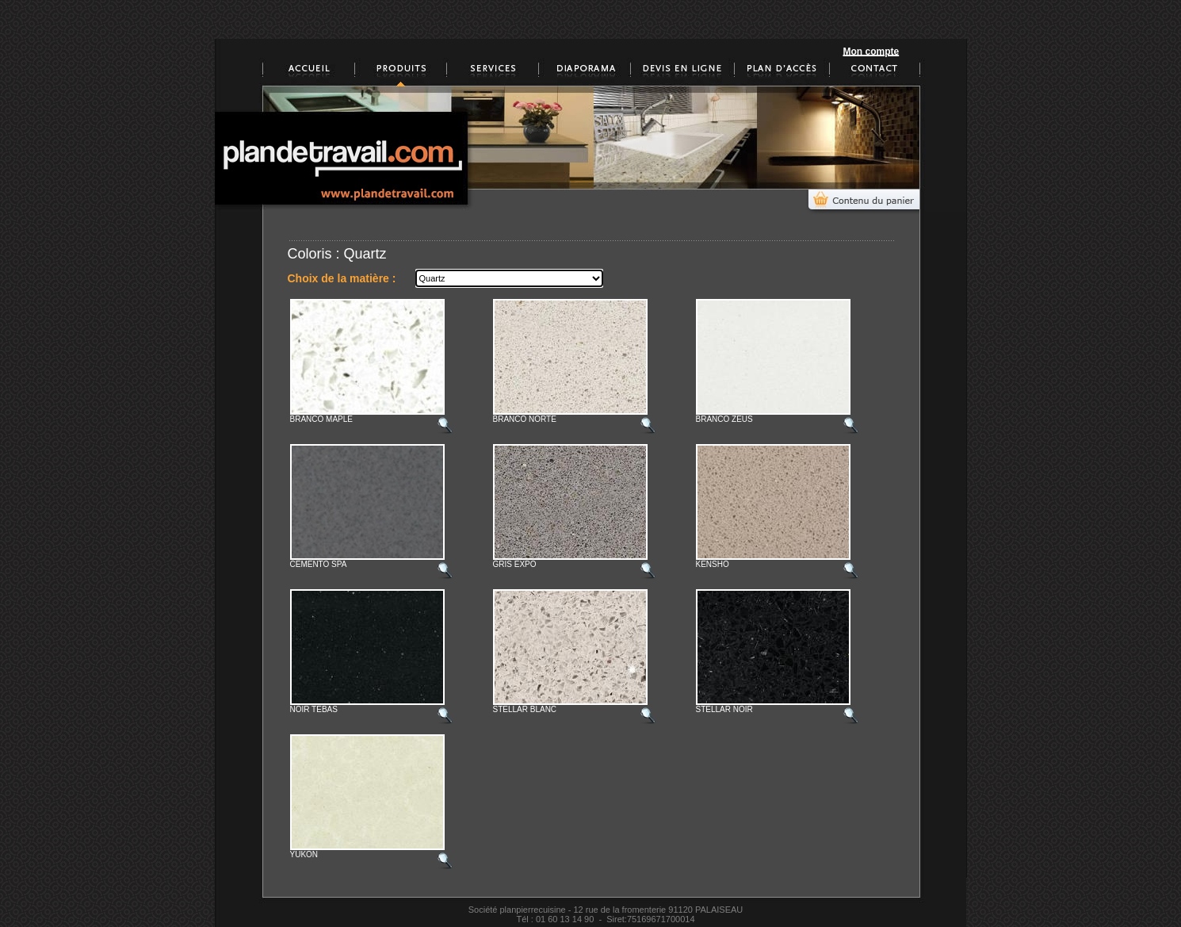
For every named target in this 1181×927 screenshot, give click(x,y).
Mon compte (871, 51)
